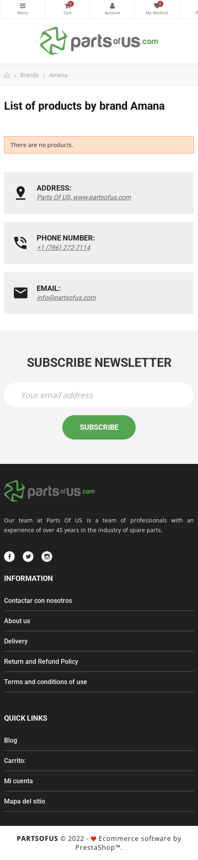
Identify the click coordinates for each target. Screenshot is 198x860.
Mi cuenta (18, 781)
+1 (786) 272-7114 (63, 247)
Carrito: (15, 761)
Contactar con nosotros (38, 600)
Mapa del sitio (24, 801)
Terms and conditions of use (45, 682)
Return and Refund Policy (41, 661)
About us (17, 621)
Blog (10, 740)
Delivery (16, 641)
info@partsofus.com (66, 297)
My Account (112, 5)
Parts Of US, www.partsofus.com (84, 197)
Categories (22, 5)
